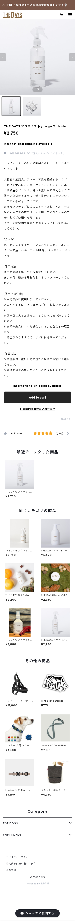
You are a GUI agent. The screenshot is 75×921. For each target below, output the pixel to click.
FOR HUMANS (12, 835)
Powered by (37, 883)
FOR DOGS (10, 823)
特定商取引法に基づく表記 (21, 863)
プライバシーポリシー (18, 856)
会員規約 (11, 870)
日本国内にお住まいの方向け (37, 409)
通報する (66, 418)
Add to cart (37, 397)
